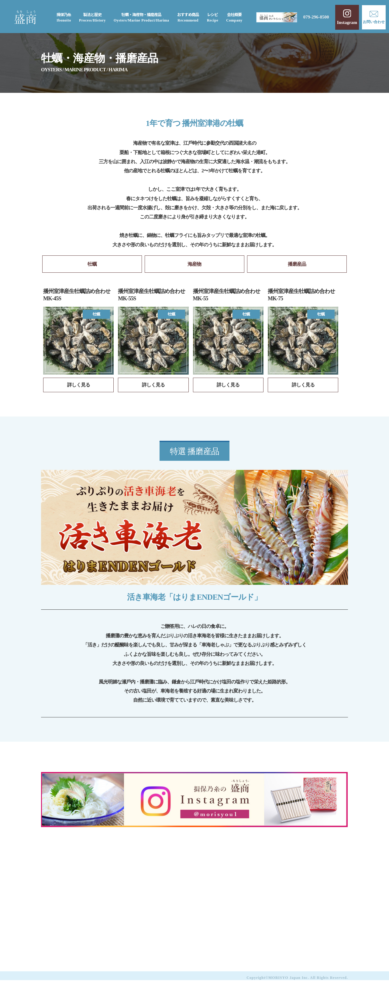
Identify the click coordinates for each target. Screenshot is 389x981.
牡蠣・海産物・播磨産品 (141, 17)
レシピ (212, 17)
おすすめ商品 (188, 17)
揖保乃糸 (64, 17)
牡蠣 (92, 264)
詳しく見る (78, 385)
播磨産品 (297, 264)
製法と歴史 (92, 17)
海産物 (194, 264)
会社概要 (234, 17)
